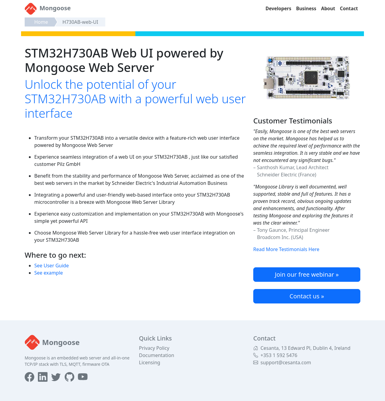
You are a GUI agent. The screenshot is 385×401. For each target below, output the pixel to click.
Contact (349, 8)
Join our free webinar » (307, 274)
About (328, 8)
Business (306, 8)
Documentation (156, 355)
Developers (278, 8)
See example (48, 272)
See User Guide (51, 265)
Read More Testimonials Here (286, 249)
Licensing (149, 362)
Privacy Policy (154, 348)
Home (41, 22)
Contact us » (307, 296)
